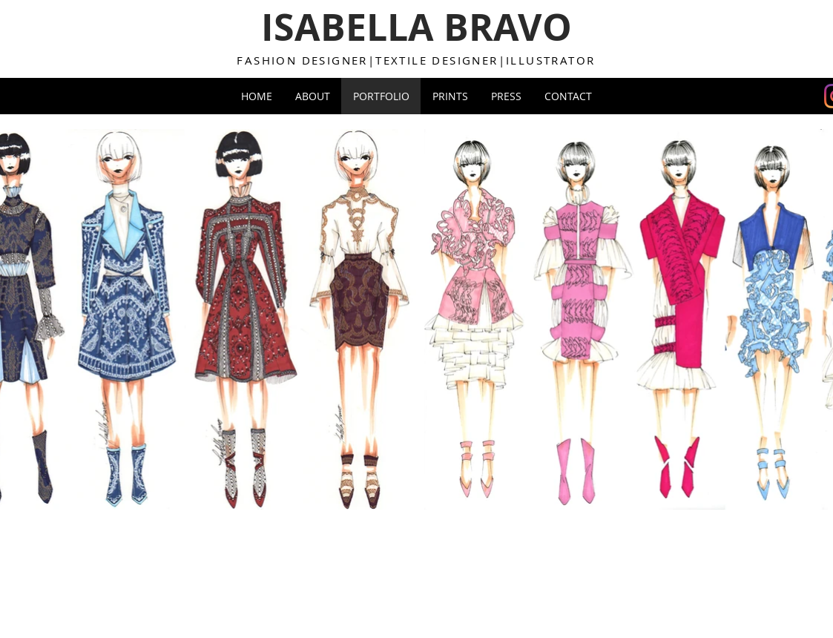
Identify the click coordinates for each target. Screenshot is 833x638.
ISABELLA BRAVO (416, 27)
